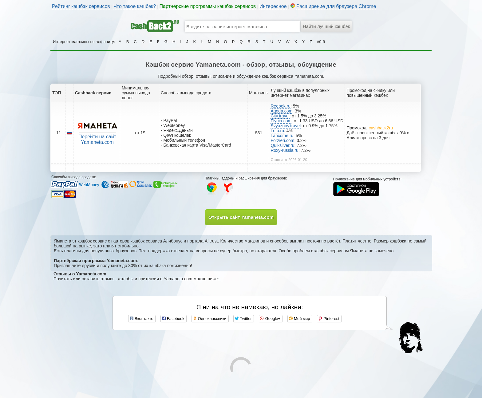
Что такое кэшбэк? (134, 6)
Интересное (273, 6)
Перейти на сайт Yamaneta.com (97, 139)
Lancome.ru (282, 135)
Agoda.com (281, 110)
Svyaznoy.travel (286, 125)
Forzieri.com (282, 140)
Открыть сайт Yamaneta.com (241, 217)
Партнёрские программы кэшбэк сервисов (207, 6)
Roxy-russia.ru (284, 150)
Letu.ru (277, 130)
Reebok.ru (280, 106)
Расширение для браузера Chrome (336, 6)
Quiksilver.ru (282, 145)
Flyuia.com (281, 120)
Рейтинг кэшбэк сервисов (81, 6)
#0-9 (321, 41)
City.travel (280, 115)
